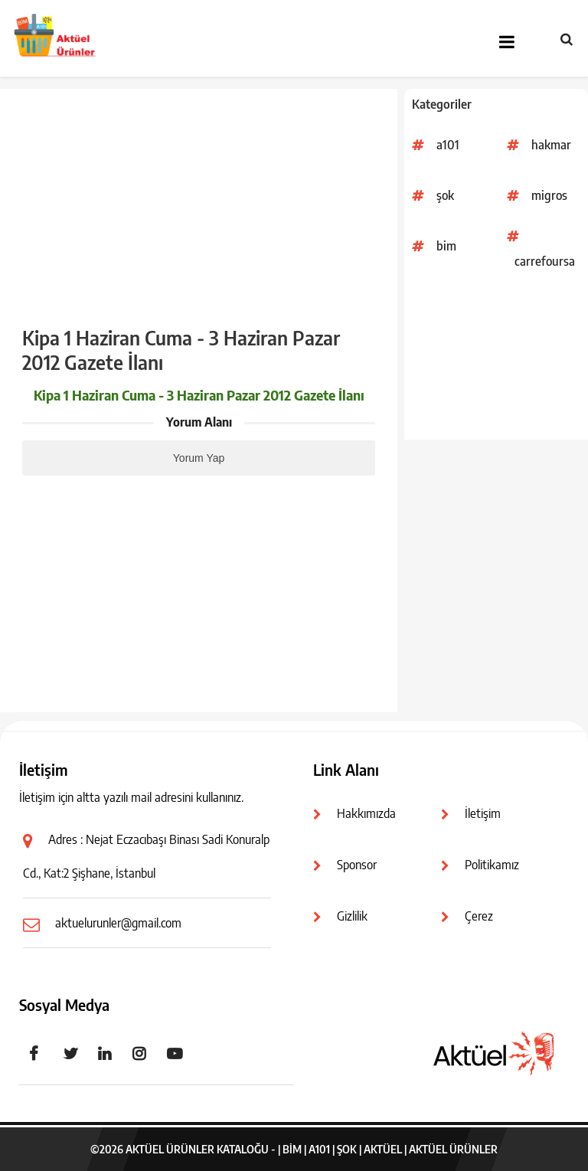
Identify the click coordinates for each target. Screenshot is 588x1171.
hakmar (551, 144)
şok (445, 195)
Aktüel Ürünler (453, 1149)
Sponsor (357, 864)
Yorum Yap (198, 458)
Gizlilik (352, 916)
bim (446, 245)
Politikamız (492, 864)
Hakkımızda (366, 813)
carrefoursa (544, 261)
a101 (447, 144)
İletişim (483, 813)
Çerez (479, 916)
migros (549, 195)
